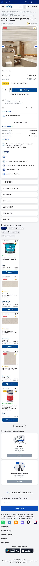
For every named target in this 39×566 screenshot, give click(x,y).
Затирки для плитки (16, 228)
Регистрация (13, 2)
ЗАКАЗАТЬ (19, 481)
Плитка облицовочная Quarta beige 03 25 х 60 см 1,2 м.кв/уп (9, 332)
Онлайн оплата (32, 6)
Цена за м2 (5, 303)
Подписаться (19, 509)
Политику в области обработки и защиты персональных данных (17, 516)
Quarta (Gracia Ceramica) (7, 14)
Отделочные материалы (23, 11)
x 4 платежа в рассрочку (18, 83)
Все (4, 228)
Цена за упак (6, 301)
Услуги (4, 539)
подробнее (19, 456)
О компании (6, 531)
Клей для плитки (8, 236)
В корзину (24, 90)
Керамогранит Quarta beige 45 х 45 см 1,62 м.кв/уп (9, 369)
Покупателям (6, 535)
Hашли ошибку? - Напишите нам (19, 492)
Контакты (5, 527)
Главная (3, 11)
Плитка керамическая (29, 13)
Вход (5, 2)
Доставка (5, 543)
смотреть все (19, 426)
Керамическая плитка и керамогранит (11, 13)
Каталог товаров (11, 11)
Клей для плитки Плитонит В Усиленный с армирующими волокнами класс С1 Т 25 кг (9, 408)
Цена (3, 265)
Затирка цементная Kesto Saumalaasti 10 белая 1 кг (9, 258)
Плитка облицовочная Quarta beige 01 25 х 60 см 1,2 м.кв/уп (9, 295)
